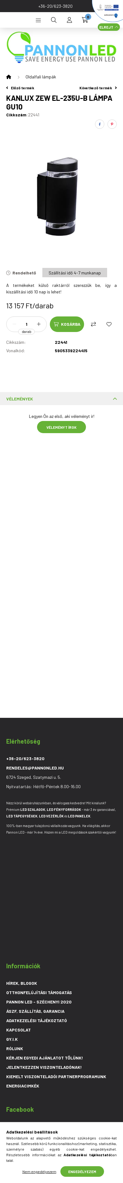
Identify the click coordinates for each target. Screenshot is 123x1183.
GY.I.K (12, 1039)
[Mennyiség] (26, 324)
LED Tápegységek (21, 816)
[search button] (54, 20)
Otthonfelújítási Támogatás (39, 992)
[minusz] (14, 324)
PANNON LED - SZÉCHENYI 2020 (39, 1001)
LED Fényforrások (64, 809)
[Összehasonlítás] (93, 324)
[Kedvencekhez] (109, 324)
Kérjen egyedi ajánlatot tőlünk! (44, 1057)
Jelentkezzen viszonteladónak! (44, 1067)
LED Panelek (79, 816)
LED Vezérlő (51, 816)
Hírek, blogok (21, 983)
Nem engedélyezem (39, 1171)
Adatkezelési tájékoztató (36, 1020)
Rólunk (14, 1048)
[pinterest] (112, 124)
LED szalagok (32, 809)
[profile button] (69, 20)
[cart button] (85, 20)
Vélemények (19, 398)
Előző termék (20, 88)
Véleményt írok (61, 427)
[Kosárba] (67, 324)
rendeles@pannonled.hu (35, 767)
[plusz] (38, 324)
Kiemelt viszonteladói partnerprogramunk (56, 1076)
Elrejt (106, 27)
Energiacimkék (22, 1085)
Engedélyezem (82, 1171)
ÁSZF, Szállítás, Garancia (35, 1011)
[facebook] (99, 124)
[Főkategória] (8, 76)
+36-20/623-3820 (55, 6)
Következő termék (98, 88)
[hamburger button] (38, 20)
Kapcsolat (18, 1029)
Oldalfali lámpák (41, 76)
